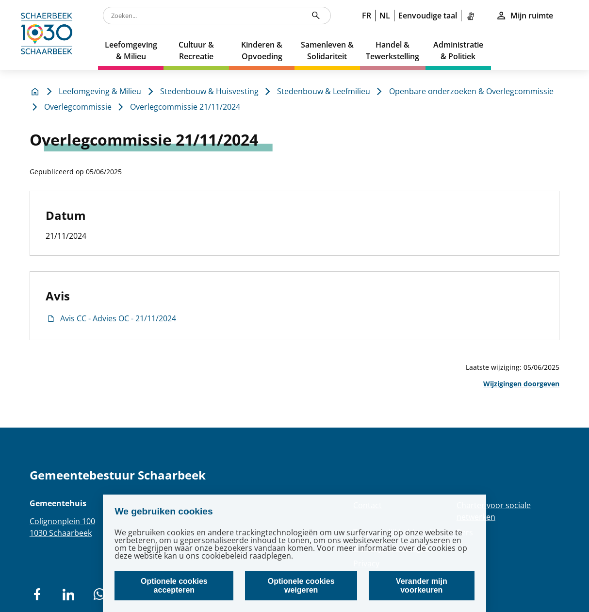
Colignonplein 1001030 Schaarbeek (62, 527)
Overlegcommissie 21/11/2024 (185, 106)
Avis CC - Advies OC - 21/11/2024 (111, 318)
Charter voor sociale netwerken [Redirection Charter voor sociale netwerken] (494, 511)
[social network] (37, 594)
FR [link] (366, 15)
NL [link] (384, 15)
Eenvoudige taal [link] (427, 15)
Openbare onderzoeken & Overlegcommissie (471, 91)
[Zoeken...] (316, 15)
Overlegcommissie (78, 106)
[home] (49, 35)
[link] (472, 15)
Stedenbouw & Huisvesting (209, 91)
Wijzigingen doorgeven (521, 383)
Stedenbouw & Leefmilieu (323, 91)
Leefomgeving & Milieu (100, 91)
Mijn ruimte (524, 15)
